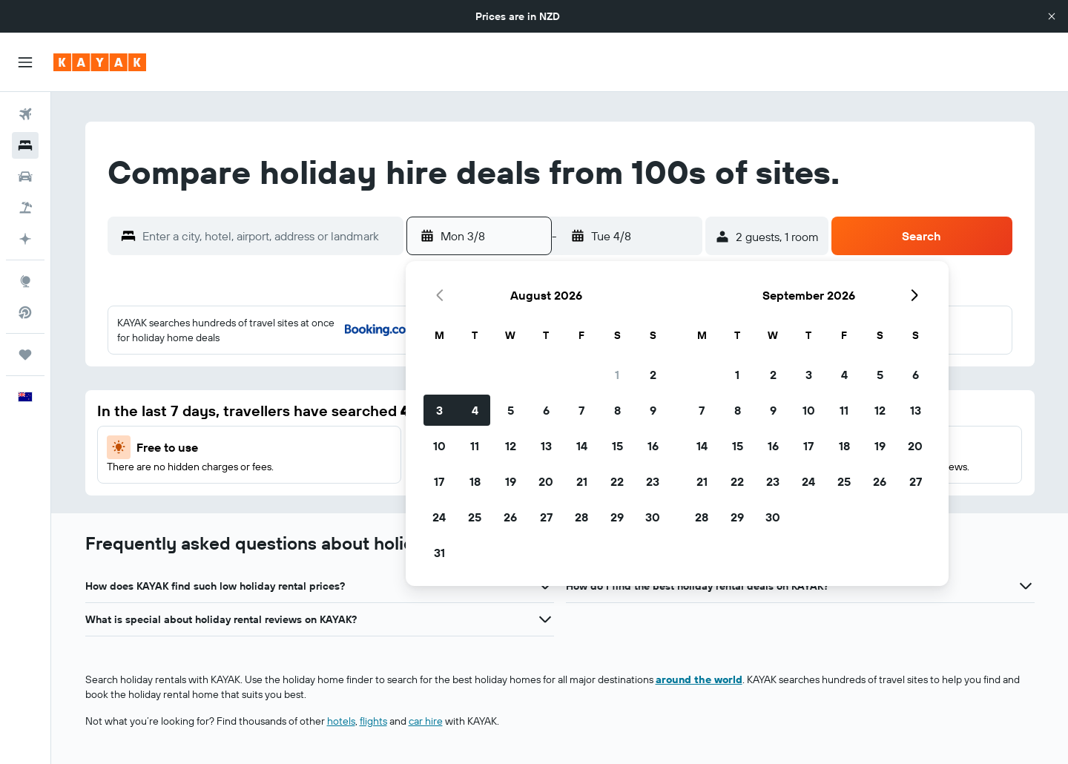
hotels (341, 721)
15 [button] (617, 445)
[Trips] (25, 354)
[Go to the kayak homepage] (99, 62)
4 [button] (475, 410)
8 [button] (617, 410)
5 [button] (510, 410)
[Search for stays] (25, 145)
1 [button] (617, 374)
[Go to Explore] (25, 281)
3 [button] (439, 410)
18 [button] (475, 481)
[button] (1051, 16)
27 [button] (546, 517)
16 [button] (653, 445)
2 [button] (653, 374)
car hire (426, 721)
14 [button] (581, 445)
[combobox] (269, 235)
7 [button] (581, 410)
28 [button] (581, 517)
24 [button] (439, 517)
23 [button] (652, 481)
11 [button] (474, 445)
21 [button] (581, 481)
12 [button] (510, 445)
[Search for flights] (25, 114)
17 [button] (439, 481)
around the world (699, 679)
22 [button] (617, 481)
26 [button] (510, 517)
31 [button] (439, 552)
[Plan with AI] (25, 239)
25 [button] (474, 517)
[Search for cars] (25, 176)
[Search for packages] (25, 208)
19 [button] (510, 481)
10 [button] (439, 445)
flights (373, 721)
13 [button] (546, 445)
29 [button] (617, 517)
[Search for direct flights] (25, 312)
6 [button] (546, 410)
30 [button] (652, 517)
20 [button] (545, 481)
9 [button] (653, 410)
